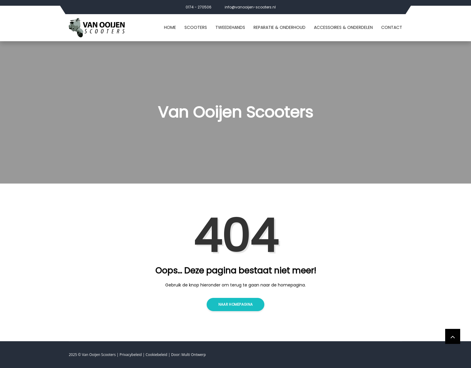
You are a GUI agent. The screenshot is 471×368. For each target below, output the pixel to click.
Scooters (195, 27)
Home (170, 27)
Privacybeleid (131, 354)
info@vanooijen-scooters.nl (250, 7)
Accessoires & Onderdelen (343, 27)
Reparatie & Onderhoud (279, 27)
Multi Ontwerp (193, 354)
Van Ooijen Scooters (99, 354)
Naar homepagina (235, 304)
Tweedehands (230, 27)
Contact (391, 27)
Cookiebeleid (156, 354)
